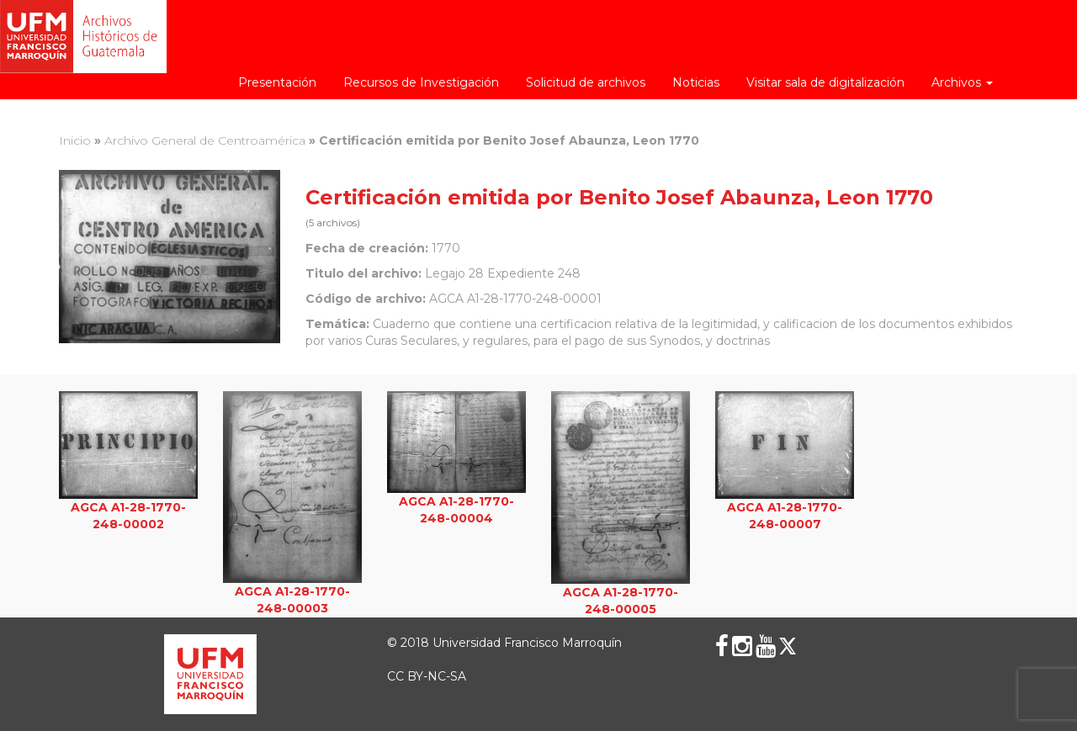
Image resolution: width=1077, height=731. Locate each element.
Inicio (75, 140)
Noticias (695, 82)
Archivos (962, 82)
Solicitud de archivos (585, 82)
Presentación (277, 82)
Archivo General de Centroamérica (204, 140)
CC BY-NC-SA (426, 676)
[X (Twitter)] (787, 646)
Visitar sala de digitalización (825, 82)
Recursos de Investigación (421, 82)
